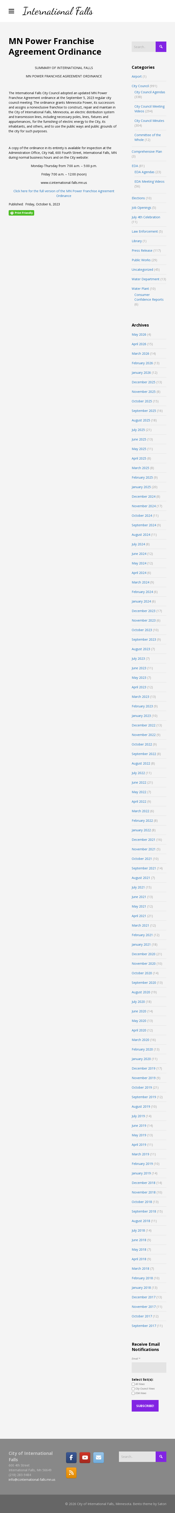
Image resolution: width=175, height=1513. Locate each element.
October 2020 (142, 973)
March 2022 (140, 811)
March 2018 (140, 1268)
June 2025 (139, 439)
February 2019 (142, 1163)
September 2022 (144, 754)
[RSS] (71, 1472)
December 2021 (143, 839)
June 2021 (139, 897)
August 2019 (141, 1106)
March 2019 (140, 1154)
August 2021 (141, 878)
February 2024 (142, 592)
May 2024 (139, 563)
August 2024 (141, 534)
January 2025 (141, 487)
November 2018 (144, 1192)
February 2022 (142, 820)
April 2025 (139, 458)
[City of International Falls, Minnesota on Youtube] (85, 1457)
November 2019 (144, 1078)
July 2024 (138, 544)
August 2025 (141, 420)
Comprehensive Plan (147, 151)
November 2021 (144, 849)
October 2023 (142, 630)
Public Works (141, 260)
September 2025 (144, 410)
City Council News (143, 1388)
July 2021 (138, 887)
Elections (138, 198)
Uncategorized (142, 269)
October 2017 (142, 1316)
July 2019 (138, 1116)
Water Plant (140, 288)
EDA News (139, 1393)
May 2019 (139, 1135)
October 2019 (142, 1087)
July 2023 (138, 658)
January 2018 (141, 1287)
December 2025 (143, 382)
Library (137, 241)
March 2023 (140, 696)
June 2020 (139, 1011)
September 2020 (144, 982)
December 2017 (143, 1297)
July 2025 (138, 430)
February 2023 (142, 706)
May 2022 (139, 792)
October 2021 (142, 858)
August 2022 (141, 763)
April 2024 (139, 573)
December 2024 (143, 496)
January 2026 (141, 372)
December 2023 (143, 611)
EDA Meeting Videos (149, 181)
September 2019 (144, 1097)
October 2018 (142, 1202)
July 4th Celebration (146, 217)
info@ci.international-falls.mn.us (32, 1479)
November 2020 (144, 963)
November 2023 (144, 620)
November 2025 (144, 391)
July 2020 (138, 1001)
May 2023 (139, 677)
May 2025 (139, 449)
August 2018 (141, 1221)
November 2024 (144, 506)
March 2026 (140, 353)
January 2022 (141, 830)
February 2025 (142, 477)
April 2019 (139, 1144)
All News (138, 1384)
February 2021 (142, 935)
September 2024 (144, 525)
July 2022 (138, 773)
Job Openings (141, 207)
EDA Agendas (144, 172)
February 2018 (142, 1278)
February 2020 (142, 1049)
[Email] (98, 1457)
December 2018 (143, 1183)
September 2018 (144, 1211)
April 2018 (139, 1259)
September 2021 (144, 868)
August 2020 (141, 992)
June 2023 (139, 668)
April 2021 (139, 916)
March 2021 (140, 925)
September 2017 (144, 1326)
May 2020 (139, 1021)
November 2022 (144, 735)
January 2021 (141, 944)
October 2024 (142, 515)
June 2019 (139, 1125)
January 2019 (141, 1173)
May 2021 (139, 906)
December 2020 (143, 954)
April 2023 (139, 687)
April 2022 (139, 801)
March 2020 (140, 1040)
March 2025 (140, 468)
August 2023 (141, 649)
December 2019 (143, 1068)
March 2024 (140, 582)
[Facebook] (71, 1457)
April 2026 (139, 344)
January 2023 (141, 715)
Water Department (146, 279)
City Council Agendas (149, 92)
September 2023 (144, 639)
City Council (140, 86)
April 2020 (139, 1030)
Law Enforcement (145, 231)
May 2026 (139, 334)
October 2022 (142, 744)
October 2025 (142, 401)
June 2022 (139, 782)
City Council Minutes (149, 120)
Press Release (142, 250)
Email (136, 1358)
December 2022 (143, 725)
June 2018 (139, 1240)
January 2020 (141, 1059)
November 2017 (144, 1306)
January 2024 (141, 601)
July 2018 (138, 1230)
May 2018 (139, 1249)
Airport (137, 76)
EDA (135, 166)
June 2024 (139, 553)
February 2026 (142, 363)
